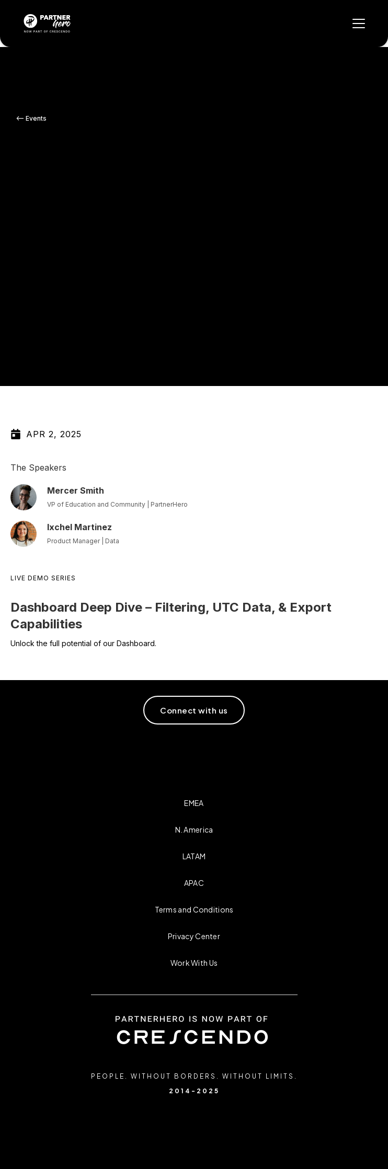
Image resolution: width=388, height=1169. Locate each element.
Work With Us (194, 962)
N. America (194, 829)
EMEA (193, 803)
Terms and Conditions (194, 909)
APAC (194, 882)
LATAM (194, 856)
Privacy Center (194, 936)
